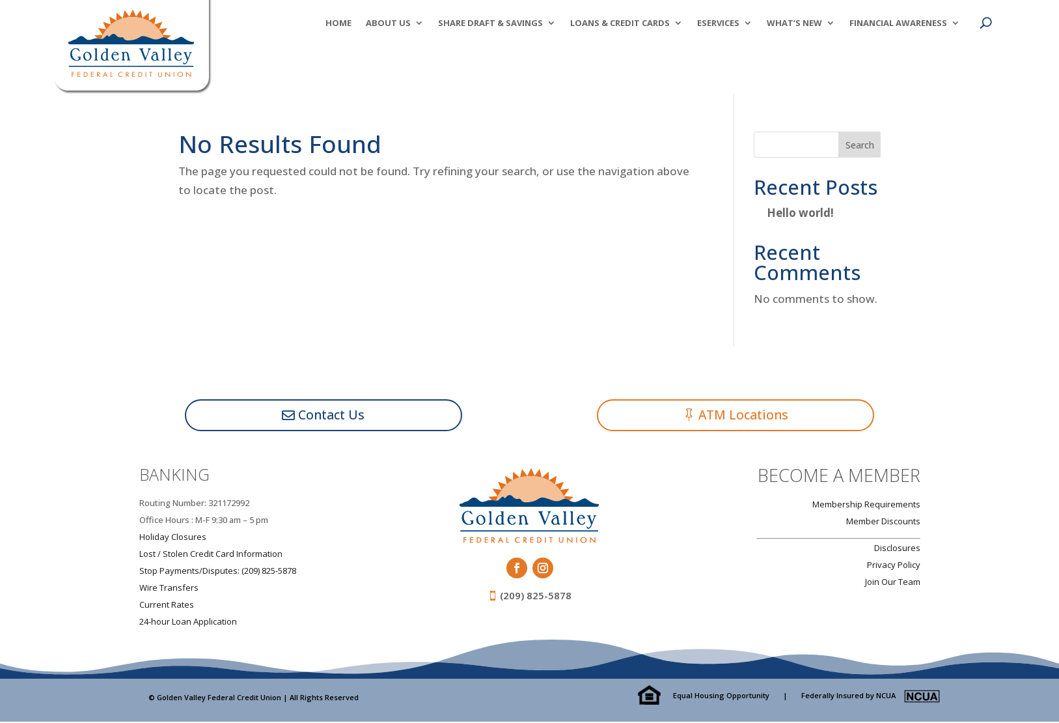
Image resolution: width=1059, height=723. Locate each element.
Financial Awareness (898, 23)
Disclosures (897, 548)
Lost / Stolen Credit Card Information (210, 554)
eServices (718, 23)
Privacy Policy (893, 565)
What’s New (794, 23)
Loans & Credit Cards (620, 23)
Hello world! (800, 212)
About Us (388, 23)
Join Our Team (892, 582)
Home (338, 23)
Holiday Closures (172, 537)
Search (860, 145)
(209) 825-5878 (535, 596)
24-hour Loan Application (188, 622)
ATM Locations (744, 415)
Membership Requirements (866, 505)
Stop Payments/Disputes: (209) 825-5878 (217, 571)
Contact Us (332, 415)
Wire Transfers (169, 588)
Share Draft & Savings (490, 23)
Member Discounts (883, 522)
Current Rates (166, 605)
